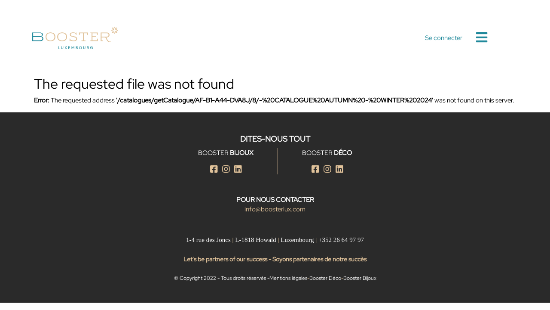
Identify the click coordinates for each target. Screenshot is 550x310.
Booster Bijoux (359, 278)
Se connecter (443, 38)
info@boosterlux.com (275, 209)
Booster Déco (325, 278)
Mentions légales (288, 278)
